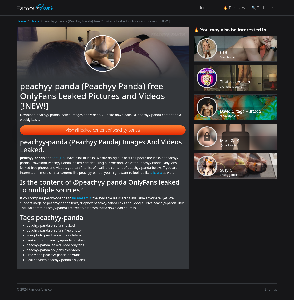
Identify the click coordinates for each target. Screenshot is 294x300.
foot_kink (59, 158)
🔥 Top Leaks (234, 7)
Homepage (207, 7)
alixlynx (156, 172)
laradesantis (81, 198)
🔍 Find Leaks (262, 7)
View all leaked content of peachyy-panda (103, 130)
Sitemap (271, 289)
